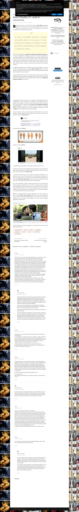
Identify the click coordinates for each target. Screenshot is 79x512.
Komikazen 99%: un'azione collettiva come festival (21, 241)
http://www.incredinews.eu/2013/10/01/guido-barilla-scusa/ (33, 441)
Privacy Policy (56, 84)
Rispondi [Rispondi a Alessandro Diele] (18, 322)
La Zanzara (17, 231)
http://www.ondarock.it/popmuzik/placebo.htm (27, 372)
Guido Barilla (38, 230)
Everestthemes (22, 509)
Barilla (26, 230)
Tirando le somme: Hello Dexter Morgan (40, 241)
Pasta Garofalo (36, 231)
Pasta (29, 231)
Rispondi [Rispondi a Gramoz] (16, 284)
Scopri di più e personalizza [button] (22, 14)
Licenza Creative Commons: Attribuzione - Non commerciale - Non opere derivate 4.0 (57, 82)
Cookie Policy (60, 84)
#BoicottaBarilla (18, 230)
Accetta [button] (60, 14)
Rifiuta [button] (54, 14)
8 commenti (30, 22)
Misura (23, 231)
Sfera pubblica (18, 233)
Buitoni (31, 230)
